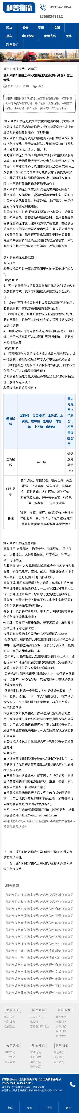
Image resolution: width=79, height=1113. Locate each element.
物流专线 (50, 36)
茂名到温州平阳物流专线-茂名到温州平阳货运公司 (39, 985)
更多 (69, 36)
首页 (6, 69)
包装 (25, 27)
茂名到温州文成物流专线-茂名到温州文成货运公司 (39, 971)
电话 (9, 1107)
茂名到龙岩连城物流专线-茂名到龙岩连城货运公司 (39, 894)
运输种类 (38, 1045)
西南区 (32, 69)
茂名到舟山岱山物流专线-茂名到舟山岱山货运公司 (39, 957)
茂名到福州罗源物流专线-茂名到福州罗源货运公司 (39, 936)
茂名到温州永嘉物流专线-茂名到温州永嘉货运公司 (39, 964)
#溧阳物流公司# (14, 821)
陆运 (9, 27)
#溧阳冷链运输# (37, 821)
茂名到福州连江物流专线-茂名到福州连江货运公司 (39, 943)
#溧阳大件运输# (61, 821)
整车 (9, 36)
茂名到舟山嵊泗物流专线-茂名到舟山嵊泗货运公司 (39, 950)
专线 (29, 1107)
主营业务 (13, 1010)
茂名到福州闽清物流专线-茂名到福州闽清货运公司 (39, 922)
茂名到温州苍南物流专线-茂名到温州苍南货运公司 (39, 992)
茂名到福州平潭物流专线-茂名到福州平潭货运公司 (39, 915)
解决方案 (38, 1010)
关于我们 (13, 1045)
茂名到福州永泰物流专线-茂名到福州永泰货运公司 (39, 908)
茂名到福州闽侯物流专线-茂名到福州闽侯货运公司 (39, 929)
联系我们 (12, 44)
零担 (41, 27)
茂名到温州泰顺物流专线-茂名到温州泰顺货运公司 (39, 978)
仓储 (57, 27)
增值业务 (64, 1010)
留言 (68, 1107)
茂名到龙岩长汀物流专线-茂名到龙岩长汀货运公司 (39, 901)
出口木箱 (28, 36)
